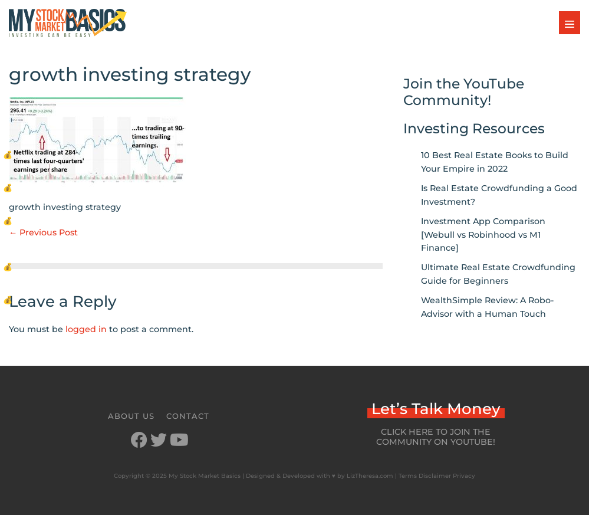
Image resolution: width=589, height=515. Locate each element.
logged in (86, 329)
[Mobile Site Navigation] (569, 22)
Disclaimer (435, 476)
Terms (408, 476)
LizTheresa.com (370, 476)
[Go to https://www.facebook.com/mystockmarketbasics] (139, 441)
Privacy (464, 476)
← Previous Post (43, 232)
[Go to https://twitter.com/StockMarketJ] (158, 441)
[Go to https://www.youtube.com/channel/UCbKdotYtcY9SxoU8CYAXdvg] (178, 441)
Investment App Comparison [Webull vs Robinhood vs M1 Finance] (483, 235)
